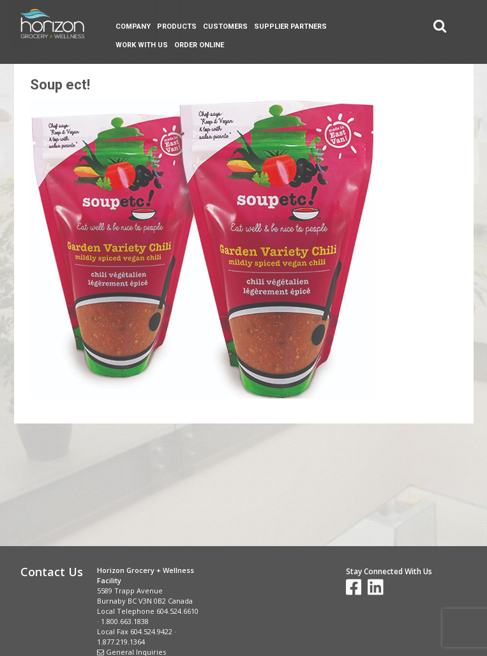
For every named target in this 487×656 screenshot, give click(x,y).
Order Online (199, 45)
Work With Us (142, 45)
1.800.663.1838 (125, 621)
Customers (225, 26)
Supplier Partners (290, 26)
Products (177, 26)
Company (133, 26)
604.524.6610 (177, 611)
